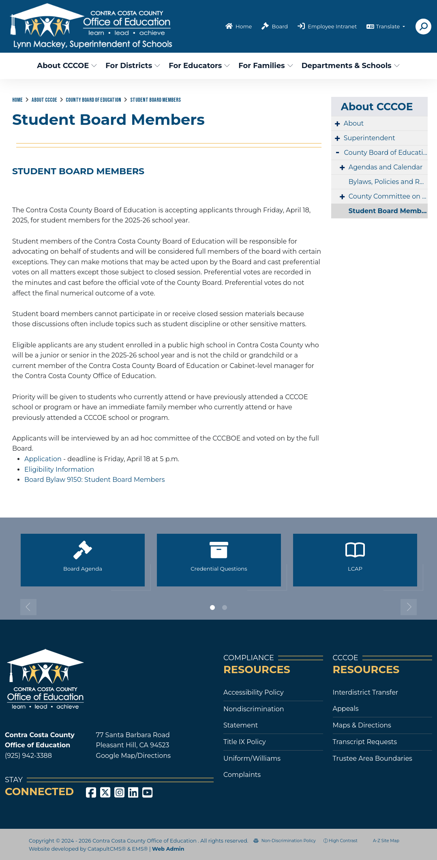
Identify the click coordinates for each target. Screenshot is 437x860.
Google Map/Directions (133, 755)
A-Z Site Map (382, 840)
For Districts (131, 65)
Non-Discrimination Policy (284, 840)
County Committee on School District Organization (388, 196)
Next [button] (409, 607)
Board (280, 26)
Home (244, 26)
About (354, 123)
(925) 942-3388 (28, 755)
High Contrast (343, 840)
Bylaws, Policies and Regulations (388, 182)
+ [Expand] (337, 124)
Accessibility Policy (253, 692)
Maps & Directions (362, 725)
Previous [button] (28, 607)
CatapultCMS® (107, 849)
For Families (264, 65)
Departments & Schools (348, 65)
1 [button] (212, 607)
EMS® (140, 849)
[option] (83, 563)
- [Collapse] (338, 152)
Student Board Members (155, 99)
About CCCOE (65, 65)
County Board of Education (93, 99)
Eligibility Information (59, 469)
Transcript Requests (365, 742)
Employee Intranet (332, 26)
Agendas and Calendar (386, 167)
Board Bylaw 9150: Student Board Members (94, 479)
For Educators (198, 65)
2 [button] (225, 607)
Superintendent (369, 138)
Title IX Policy (244, 742)
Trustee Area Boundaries (372, 758)
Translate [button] (388, 26)
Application (43, 459)
